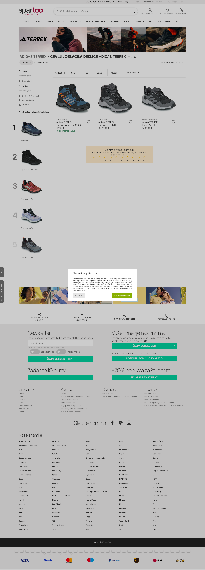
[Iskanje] (133, 11)
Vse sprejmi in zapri (122, 295)
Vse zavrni (79, 295)
